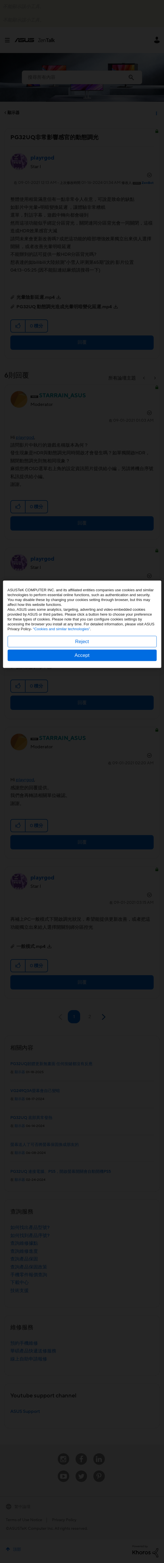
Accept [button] (82, 812)
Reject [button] (82, 799)
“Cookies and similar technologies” (61, 786)
